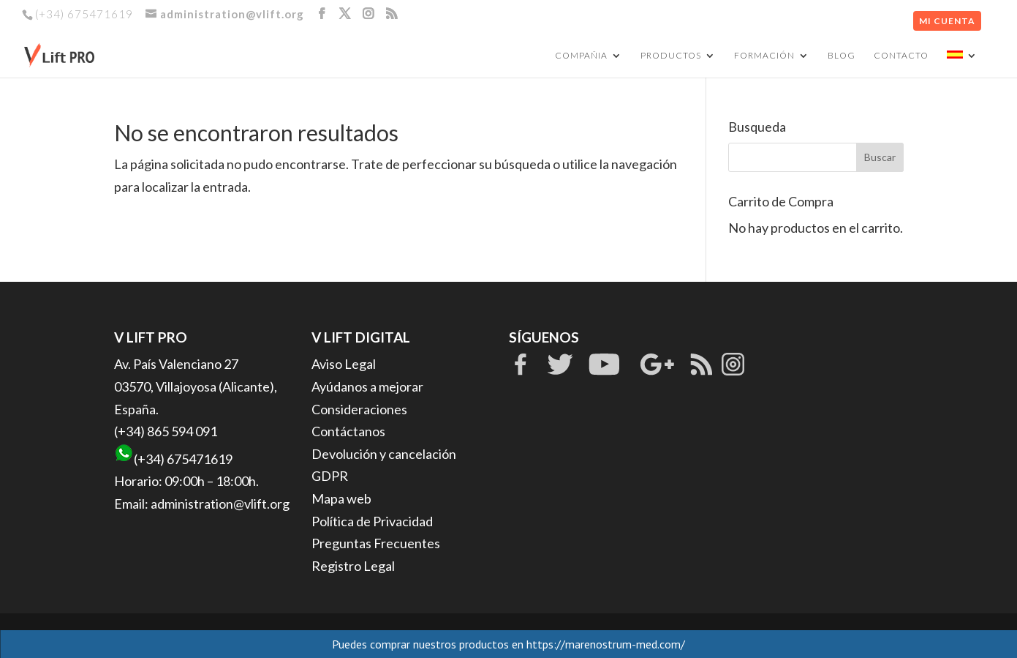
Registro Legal (353, 566)
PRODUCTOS (670, 56)
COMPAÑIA (581, 56)
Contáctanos (348, 431)
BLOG (841, 56)
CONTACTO (901, 56)
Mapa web (341, 498)
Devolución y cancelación (383, 454)
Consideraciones (359, 409)
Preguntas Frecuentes (375, 543)
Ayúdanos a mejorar (367, 386)
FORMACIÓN (764, 56)
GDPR (329, 476)
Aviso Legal (343, 364)
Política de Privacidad (372, 521)
